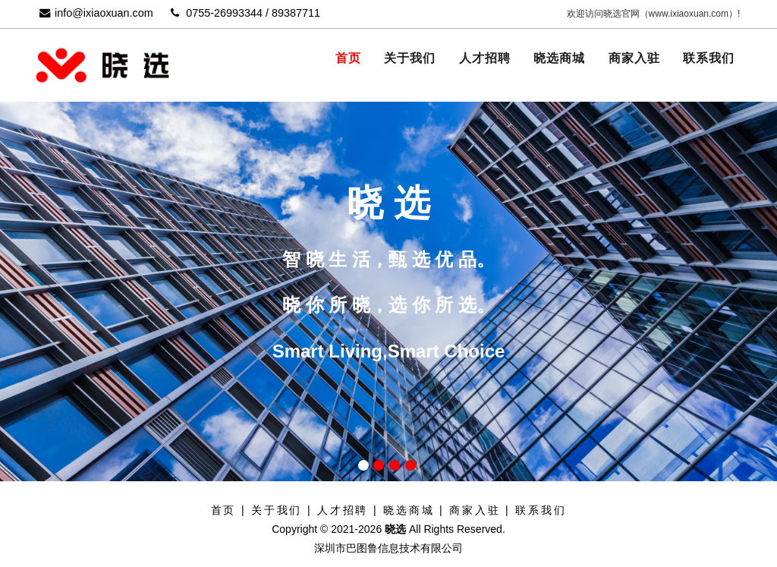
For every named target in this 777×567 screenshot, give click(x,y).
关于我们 (410, 58)
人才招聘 (485, 58)
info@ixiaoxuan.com (96, 13)
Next (724, 250)
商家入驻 (634, 58)
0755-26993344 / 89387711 (245, 13)
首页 (348, 58)
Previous (53, 250)
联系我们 (709, 58)
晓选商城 (559, 58)
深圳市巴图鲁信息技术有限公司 (388, 548)
